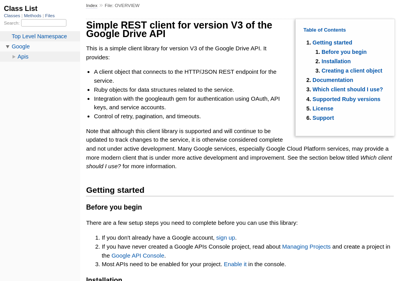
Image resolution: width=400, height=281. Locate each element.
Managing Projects (306, 246)
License (322, 108)
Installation (336, 61)
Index (91, 5)
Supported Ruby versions (346, 99)
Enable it (235, 264)
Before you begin (344, 52)
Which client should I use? (347, 89)
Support (323, 118)
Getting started (332, 42)
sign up (225, 237)
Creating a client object (351, 71)
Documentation (332, 80)
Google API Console (137, 255)
